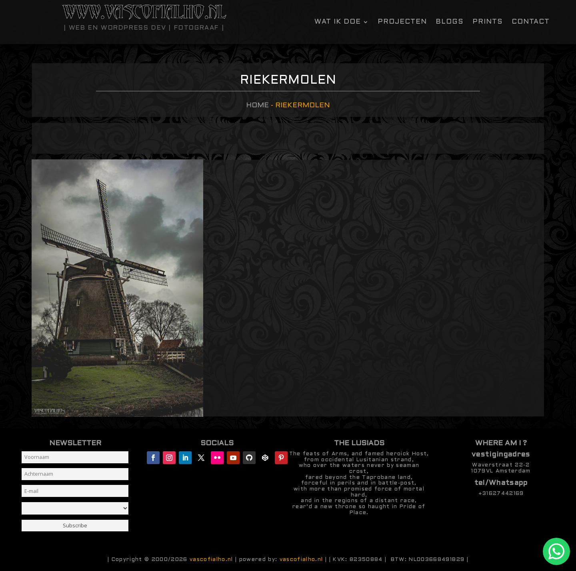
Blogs (450, 22)
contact (531, 22)
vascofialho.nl (211, 559)
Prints (487, 22)
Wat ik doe (337, 22)
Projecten (402, 22)
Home (257, 105)
